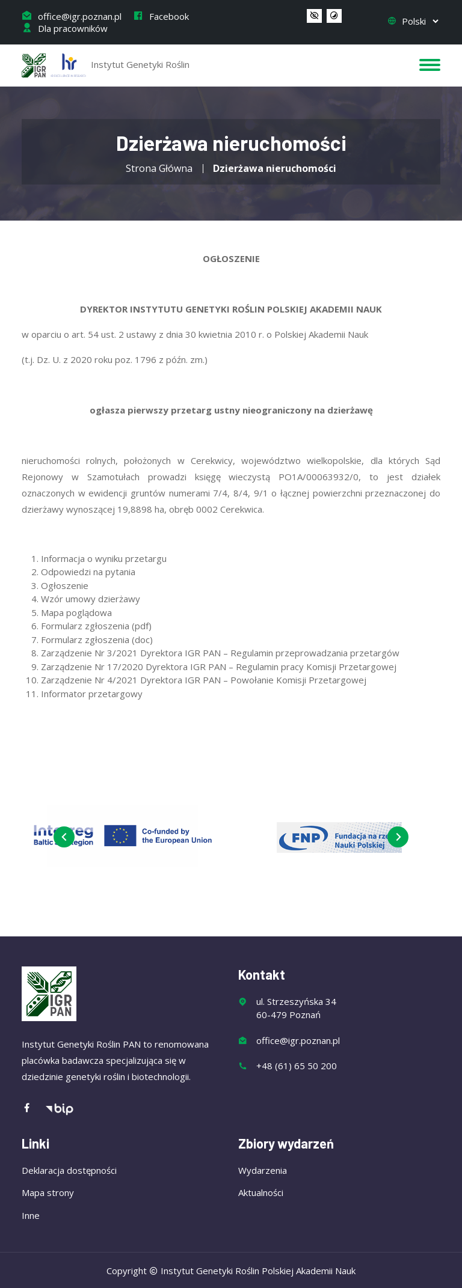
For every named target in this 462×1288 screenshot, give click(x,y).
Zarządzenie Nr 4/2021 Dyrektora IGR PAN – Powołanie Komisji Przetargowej (203, 680)
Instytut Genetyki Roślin (105, 65)
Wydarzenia (262, 1170)
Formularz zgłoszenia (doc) (97, 639)
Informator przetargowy (92, 694)
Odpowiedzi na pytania (88, 572)
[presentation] (64, 836)
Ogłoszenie (64, 585)
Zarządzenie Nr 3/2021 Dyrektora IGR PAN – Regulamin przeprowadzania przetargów (220, 653)
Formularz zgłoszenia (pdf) (96, 626)
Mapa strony (48, 1192)
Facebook (161, 16)
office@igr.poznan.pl (72, 16)
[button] (314, 16)
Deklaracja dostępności (69, 1170)
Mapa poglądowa (76, 612)
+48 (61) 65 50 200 (296, 1066)
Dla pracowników (65, 28)
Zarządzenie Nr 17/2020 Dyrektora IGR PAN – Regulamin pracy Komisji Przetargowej (218, 667)
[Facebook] (33, 1108)
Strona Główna (159, 168)
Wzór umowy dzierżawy (90, 599)
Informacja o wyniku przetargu (104, 558)
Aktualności (260, 1192)
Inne (31, 1215)
